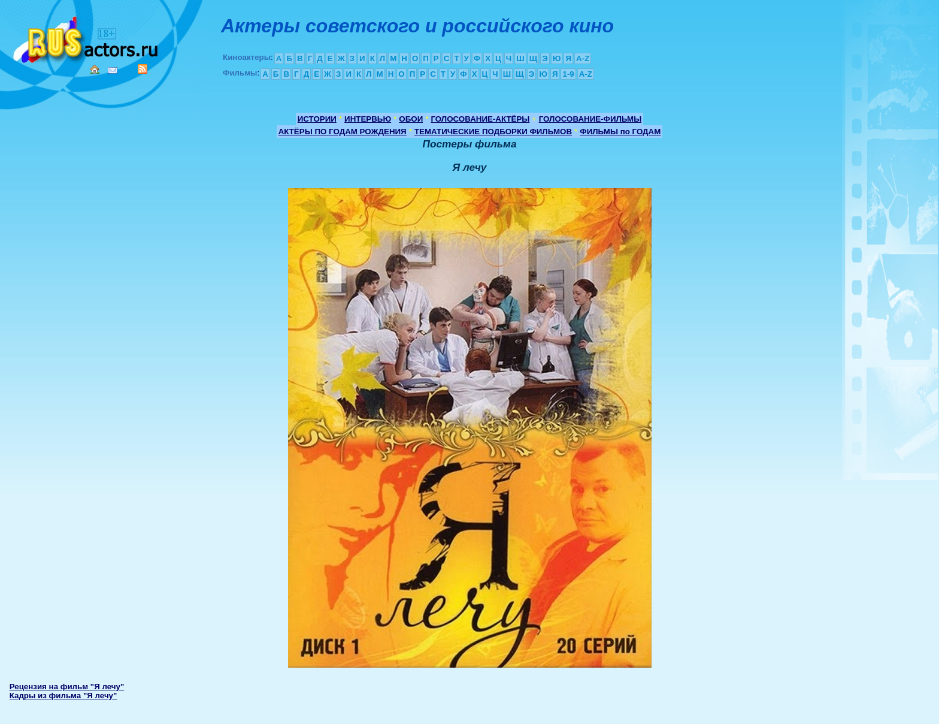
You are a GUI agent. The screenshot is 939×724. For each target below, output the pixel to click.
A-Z (582, 58)
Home (94, 69)
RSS (142, 69)
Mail (112, 70)
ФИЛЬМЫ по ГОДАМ (620, 131)
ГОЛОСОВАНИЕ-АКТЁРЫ (480, 118)
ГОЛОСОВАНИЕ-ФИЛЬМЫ (590, 118)
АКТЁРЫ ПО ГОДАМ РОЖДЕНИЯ (342, 131)
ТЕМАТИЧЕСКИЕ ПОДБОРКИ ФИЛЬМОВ (493, 131)
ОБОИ (411, 118)
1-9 (568, 74)
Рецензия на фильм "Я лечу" (67, 686)
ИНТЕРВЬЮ (367, 118)
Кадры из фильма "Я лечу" (63, 695)
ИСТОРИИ (317, 118)
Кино (87, 37)
